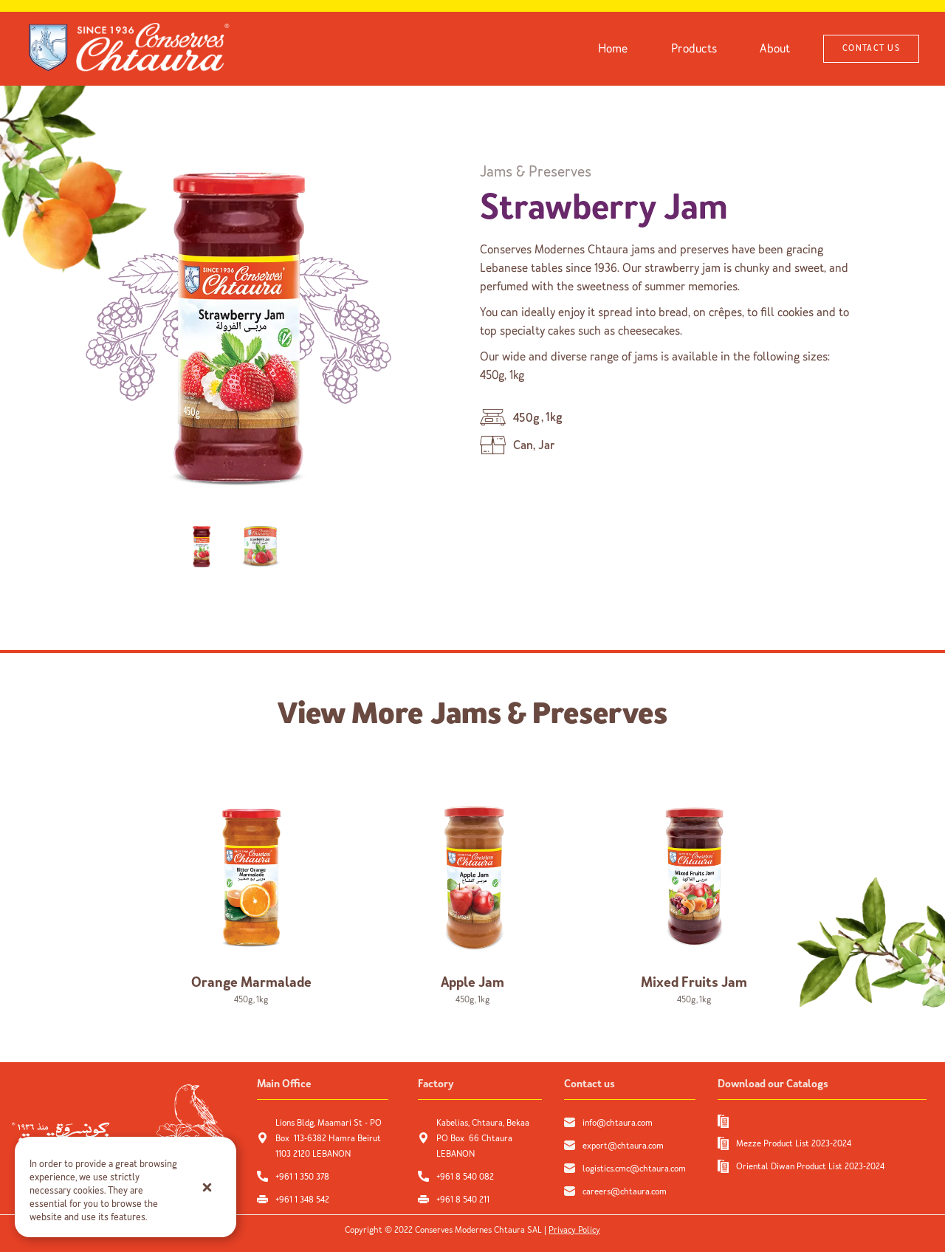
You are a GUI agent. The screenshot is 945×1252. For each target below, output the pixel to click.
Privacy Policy (574, 1230)
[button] (206, 1187)
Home (613, 48)
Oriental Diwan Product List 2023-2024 (810, 1166)
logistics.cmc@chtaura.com (634, 1168)
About (775, 48)
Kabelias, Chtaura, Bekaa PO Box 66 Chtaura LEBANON (482, 1138)
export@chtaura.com (623, 1145)
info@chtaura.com (618, 1123)
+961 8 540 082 (466, 1176)
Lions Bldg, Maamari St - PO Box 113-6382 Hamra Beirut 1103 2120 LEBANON (328, 1138)
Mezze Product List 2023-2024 (793, 1143)
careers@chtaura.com (625, 1191)
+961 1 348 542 (302, 1199)
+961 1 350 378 (302, 1176)
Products (694, 48)
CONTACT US (871, 48)
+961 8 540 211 (462, 1199)
